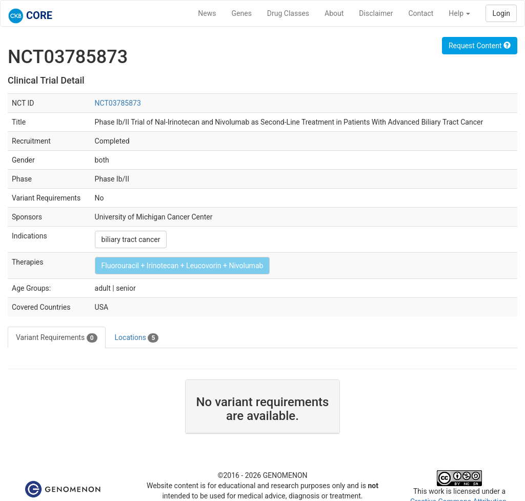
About (334, 13)
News (207, 13)
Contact (420, 13)
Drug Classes (288, 13)
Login (501, 13)
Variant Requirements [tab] (56, 338)
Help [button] (459, 13)
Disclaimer (376, 13)
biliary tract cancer (131, 239)
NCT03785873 (118, 103)
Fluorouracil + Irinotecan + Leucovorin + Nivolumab (183, 266)
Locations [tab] (137, 338)
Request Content (480, 46)
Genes (242, 13)
